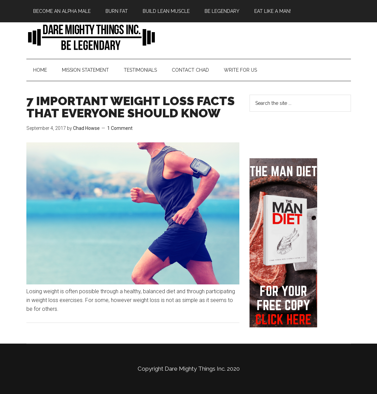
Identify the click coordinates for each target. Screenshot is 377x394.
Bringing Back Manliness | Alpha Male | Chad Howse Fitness (90, 37)
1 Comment (120, 128)
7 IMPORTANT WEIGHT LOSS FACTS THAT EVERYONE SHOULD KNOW (130, 107)
